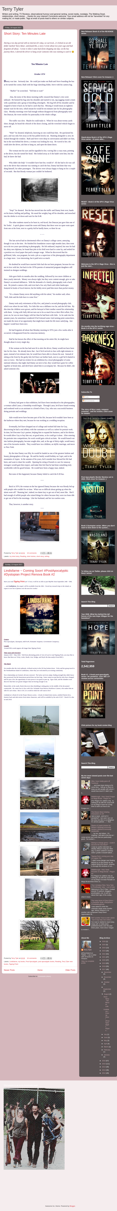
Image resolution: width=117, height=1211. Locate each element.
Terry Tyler (13, 9)
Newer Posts (9, 970)
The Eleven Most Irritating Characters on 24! (100, 813)
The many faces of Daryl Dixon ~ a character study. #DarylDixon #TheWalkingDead (102, 902)
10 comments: (32, 958)
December (107, 972)
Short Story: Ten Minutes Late (25, 33)
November (107, 977)
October (107, 982)
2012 (104, 1073)
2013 (104, 1070)
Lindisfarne (13, 961)
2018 (104, 966)
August (106, 994)
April (106, 1044)
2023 (104, 951)
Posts (86, 397)
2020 (104, 960)
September (107, 989)
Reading (23, 556)
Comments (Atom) (44, 976)
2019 (104, 963)
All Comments (88, 401)
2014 (104, 1067)
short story (40, 556)
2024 (104, 948)
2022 (104, 954)
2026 (104, 941)
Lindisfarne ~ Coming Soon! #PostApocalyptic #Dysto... (106, 1019)
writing (47, 556)
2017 (104, 969)
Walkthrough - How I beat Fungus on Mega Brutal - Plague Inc (103, 797)
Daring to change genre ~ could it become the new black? (103, 844)
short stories (31, 556)
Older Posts (70, 970)
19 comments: (32, 553)
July (105, 1034)
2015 (104, 1064)
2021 (104, 957)
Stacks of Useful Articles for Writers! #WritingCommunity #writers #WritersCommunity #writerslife (101, 828)
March (106, 1047)
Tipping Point (19, 581)
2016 (104, 1061)
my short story (14, 556)
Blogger (72, 1206)
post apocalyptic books (46, 961)
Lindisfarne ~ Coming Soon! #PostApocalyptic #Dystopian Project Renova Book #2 (36, 572)
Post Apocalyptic (31, 961)
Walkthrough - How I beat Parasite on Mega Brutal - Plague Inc (103, 871)
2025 (104, 945)
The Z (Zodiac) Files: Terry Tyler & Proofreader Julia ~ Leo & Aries (103, 886)
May (105, 1040)
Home (40, 970)
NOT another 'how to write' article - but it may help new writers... (103, 919)
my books (21, 961)
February (107, 1050)
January (107, 1055)
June (106, 1037)
